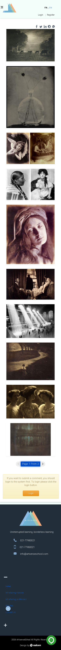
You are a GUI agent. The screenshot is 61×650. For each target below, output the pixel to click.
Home (8, 587)
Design (23, 645)
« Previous (18, 464)
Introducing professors (16, 600)
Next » (42, 464)
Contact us (11, 613)
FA (46, 7)
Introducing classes (15, 594)
